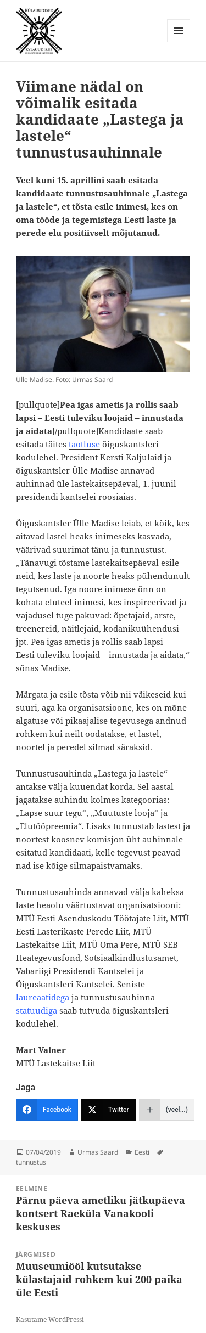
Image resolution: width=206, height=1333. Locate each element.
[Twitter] (108, 1110)
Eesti (142, 1152)
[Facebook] (47, 1110)
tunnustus (31, 1162)
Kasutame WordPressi (50, 1319)
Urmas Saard (97, 1152)
